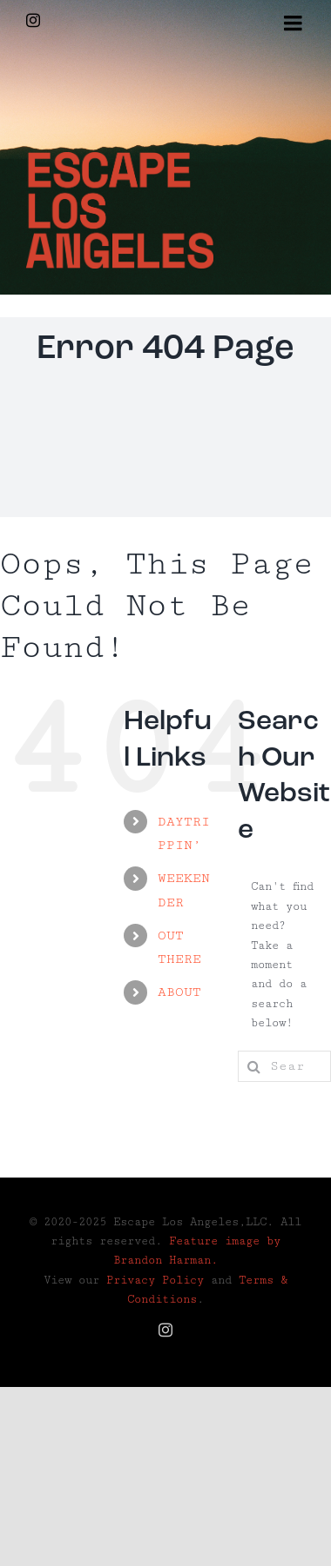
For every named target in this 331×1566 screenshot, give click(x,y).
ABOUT (179, 992)
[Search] (253, 1066)
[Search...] (284, 1066)
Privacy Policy (155, 1280)
